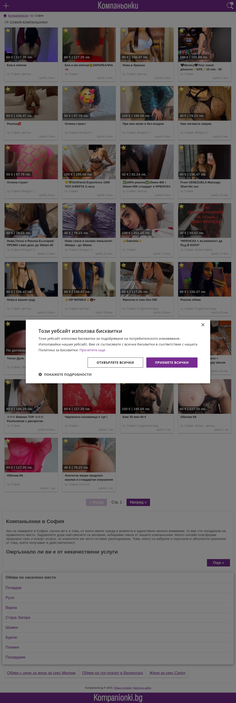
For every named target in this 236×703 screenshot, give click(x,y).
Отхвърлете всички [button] (115, 362)
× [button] (202, 325)
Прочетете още (92, 350)
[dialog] (118, 351)
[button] (65, 374)
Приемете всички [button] (172, 362)
